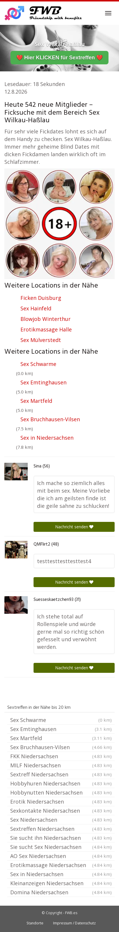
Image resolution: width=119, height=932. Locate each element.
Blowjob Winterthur (45, 318)
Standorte (35, 923)
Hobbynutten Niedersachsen (61, 792)
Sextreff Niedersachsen (61, 774)
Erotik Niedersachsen (61, 801)
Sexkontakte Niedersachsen (61, 810)
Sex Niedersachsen (61, 819)
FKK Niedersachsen (61, 756)
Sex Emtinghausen (43, 382)
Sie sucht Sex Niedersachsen (61, 846)
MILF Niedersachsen (61, 765)
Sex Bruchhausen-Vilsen (50, 419)
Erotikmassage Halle (46, 329)
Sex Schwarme (38, 363)
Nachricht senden (74, 526)
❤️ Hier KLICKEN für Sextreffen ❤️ (59, 58)
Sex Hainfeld (35, 308)
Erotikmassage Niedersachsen (61, 865)
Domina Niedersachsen (61, 892)
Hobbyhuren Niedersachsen (61, 783)
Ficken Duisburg (40, 297)
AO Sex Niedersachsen (61, 856)
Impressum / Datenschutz (74, 923)
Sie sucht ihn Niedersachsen (61, 837)
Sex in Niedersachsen (47, 437)
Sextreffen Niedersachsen (61, 828)
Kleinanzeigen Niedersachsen (61, 883)
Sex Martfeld (36, 400)
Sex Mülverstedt (40, 339)
